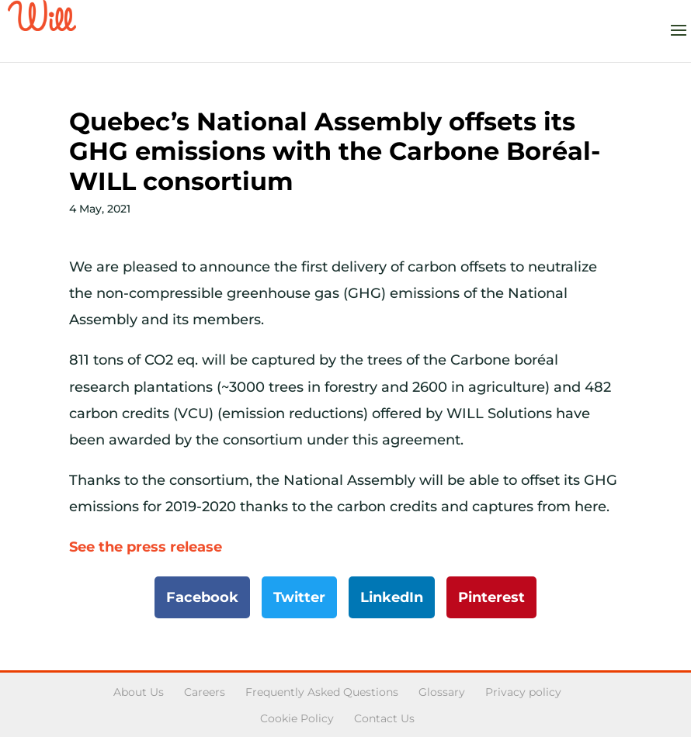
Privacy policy (523, 692)
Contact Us (384, 718)
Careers (204, 692)
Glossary (441, 692)
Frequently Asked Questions (321, 692)
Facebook (202, 597)
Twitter (299, 597)
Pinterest (491, 597)
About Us (138, 692)
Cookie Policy (297, 718)
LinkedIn (391, 597)
